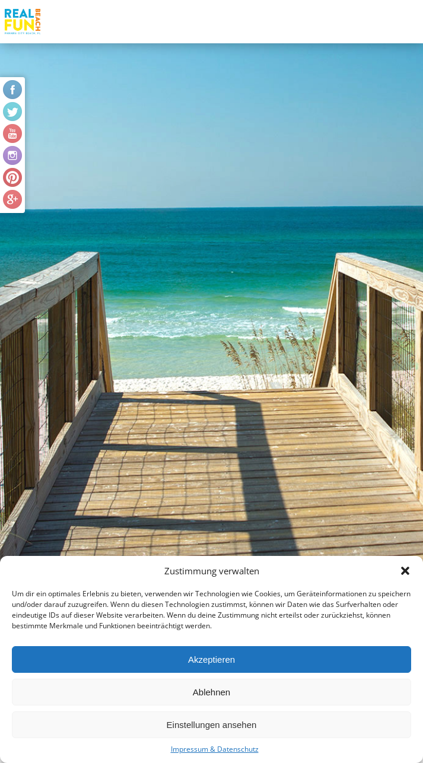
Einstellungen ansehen (212, 725)
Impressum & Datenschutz (215, 749)
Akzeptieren (211, 659)
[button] (405, 571)
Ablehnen (211, 692)
